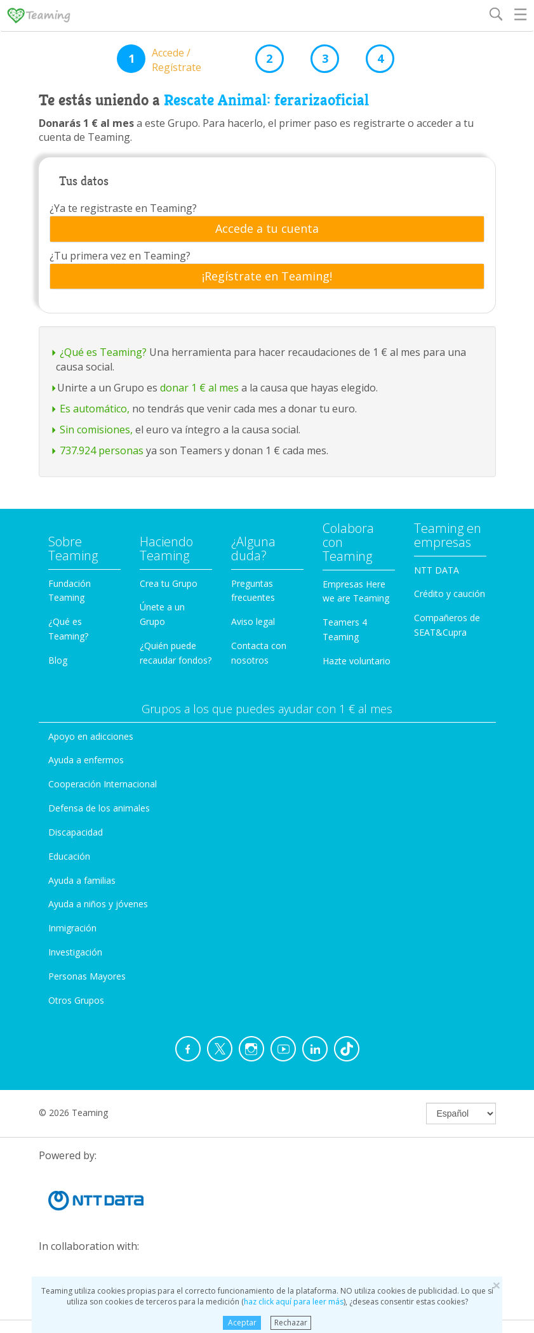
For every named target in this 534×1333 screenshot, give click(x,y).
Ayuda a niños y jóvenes (98, 904)
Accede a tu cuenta (267, 229)
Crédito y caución (449, 594)
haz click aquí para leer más (294, 1301)
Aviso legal (253, 621)
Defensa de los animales (99, 808)
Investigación (75, 952)
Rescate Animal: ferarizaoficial (266, 100)
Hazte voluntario (356, 661)
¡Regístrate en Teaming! (267, 276)
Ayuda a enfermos (86, 760)
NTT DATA (436, 570)
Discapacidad (75, 832)
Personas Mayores (87, 976)
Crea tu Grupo (168, 583)
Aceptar (242, 1322)
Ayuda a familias (82, 880)
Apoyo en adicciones (90, 736)
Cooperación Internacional (102, 784)
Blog (57, 660)
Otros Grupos (76, 1000)
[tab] (267, 229)
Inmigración (72, 928)
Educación (69, 856)
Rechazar (290, 1322)
